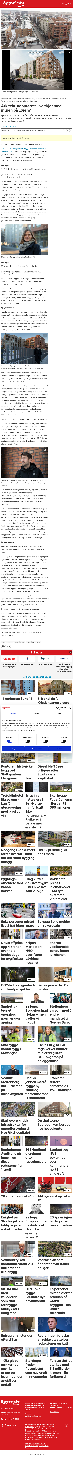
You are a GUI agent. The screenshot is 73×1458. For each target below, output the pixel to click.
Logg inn (61, 4)
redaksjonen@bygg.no (33, 1416)
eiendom (15, 642)
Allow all (60, 749)
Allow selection (36, 749)
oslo (28, 642)
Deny (13, 749)
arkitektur (36, 642)
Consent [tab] (13, 713)
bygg (22, 642)
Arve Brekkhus (41, 1403)
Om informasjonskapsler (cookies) (36, 1446)
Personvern (29, 1448)
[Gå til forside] (14, 4)
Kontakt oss (54, 1412)
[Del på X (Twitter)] (67, 130)
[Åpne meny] (68, 3)
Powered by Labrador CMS (36, 1454)
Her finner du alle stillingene (36, 677)
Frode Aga (41, 1405)
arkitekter (6, 642)
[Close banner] (70, 708)
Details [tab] (36, 713)
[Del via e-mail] (70, 130)
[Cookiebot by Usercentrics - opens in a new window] (57, 708)
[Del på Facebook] (64, 130)
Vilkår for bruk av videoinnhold (35, 1444)
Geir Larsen (68, 1408)
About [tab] (60, 713)
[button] (70, 652)
